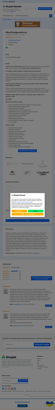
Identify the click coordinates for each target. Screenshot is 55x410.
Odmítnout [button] (19, 211)
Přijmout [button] (36, 211)
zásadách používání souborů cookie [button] (24, 202)
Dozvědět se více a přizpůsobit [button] (27, 214)
